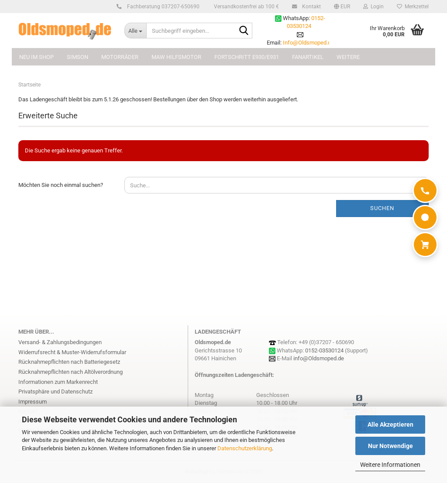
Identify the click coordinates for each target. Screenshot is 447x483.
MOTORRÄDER (119, 57)
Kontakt (310, 6)
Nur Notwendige (390, 445)
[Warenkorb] (425, 244)
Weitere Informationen (390, 464)
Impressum (32, 401)
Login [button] (373, 6)
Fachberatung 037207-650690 (161, 6)
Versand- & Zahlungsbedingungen (60, 342)
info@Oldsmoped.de (318, 358)
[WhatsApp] (425, 217)
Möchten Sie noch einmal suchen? (60, 185)
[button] (342, 6)
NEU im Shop (36, 57)
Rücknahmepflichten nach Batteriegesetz (69, 362)
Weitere (348, 57)
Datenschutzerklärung (244, 448)
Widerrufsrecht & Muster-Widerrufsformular (72, 352)
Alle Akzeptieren (390, 424)
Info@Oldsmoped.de (308, 42)
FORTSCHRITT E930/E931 (246, 57)
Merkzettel (413, 6)
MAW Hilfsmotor (176, 57)
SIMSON (77, 57)
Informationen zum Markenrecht (58, 382)
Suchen (382, 208)
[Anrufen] (425, 190)
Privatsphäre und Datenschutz (55, 391)
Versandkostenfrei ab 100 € (246, 6)
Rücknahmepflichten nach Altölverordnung (70, 372)
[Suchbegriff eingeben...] (135, 30)
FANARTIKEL (307, 57)
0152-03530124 (324, 350)
